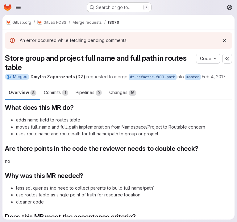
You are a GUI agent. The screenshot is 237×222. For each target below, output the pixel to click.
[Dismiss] (224, 40)
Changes (122, 93)
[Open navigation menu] (18, 7)
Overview (22, 93)
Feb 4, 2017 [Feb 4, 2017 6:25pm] (214, 76)
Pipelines (89, 93)
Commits (56, 93)
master (192, 77)
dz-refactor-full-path (152, 77)
